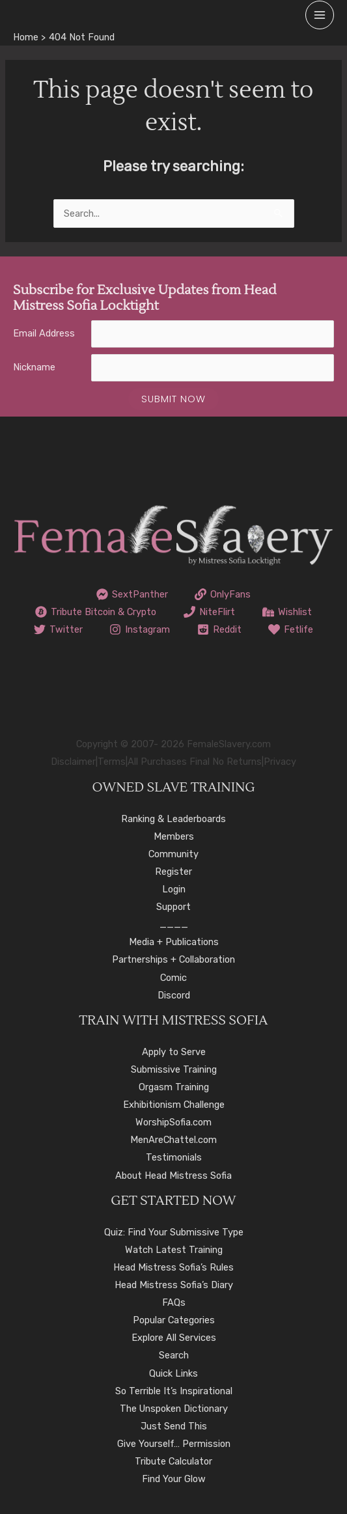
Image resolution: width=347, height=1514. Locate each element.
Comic (173, 978)
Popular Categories (174, 1320)
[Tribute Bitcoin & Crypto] (96, 612)
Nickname (34, 367)
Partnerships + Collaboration (173, 959)
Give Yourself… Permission (173, 1444)
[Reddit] (219, 629)
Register (173, 871)
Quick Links (173, 1373)
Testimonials (174, 1157)
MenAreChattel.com (173, 1140)
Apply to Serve (174, 1052)
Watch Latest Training (174, 1250)
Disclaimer (73, 761)
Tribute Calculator (173, 1461)
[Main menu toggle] (319, 15)
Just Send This (174, 1426)
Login (174, 889)
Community (173, 854)
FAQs (174, 1302)
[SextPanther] (132, 594)
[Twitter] (58, 629)
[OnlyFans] (223, 594)
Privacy (280, 761)
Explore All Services (174, 1337)
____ (174, 924)
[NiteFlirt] (209, 612)
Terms (112, 761)
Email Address (44, 333)
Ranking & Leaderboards (173, 819)
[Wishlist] (287, 612)
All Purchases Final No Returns (195, 761)
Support (173, 907)
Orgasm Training (174, 1087)
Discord (174, 995)
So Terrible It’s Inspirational (173, 1391)
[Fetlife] (291, 629)
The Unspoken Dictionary (174, 1408)
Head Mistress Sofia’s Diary (174, 1285)
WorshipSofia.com (173, 1122)
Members (174, 836)
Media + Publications (174, 942)
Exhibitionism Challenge (174, 1104)
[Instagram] (139, 629)
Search (174, 1355)
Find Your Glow (174, 1479)
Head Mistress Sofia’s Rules (173, 1267)
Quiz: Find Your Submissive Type (173, 1232)
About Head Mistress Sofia (173, 1175)
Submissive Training (174, 1069)
